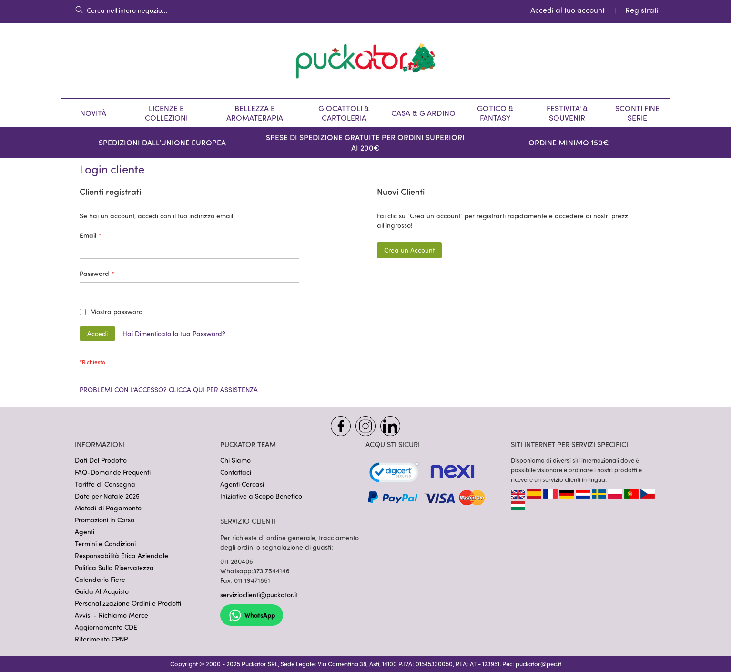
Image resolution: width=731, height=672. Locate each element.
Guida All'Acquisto (102, 591)
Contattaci (235, 472)
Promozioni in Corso (104, 520)
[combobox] (155, 10)
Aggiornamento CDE (106, 627)
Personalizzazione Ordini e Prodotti (128, 603)
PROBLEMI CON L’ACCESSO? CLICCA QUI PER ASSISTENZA (169, 390)
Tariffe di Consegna (105, 484)
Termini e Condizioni (105, 544)
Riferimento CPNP (101, 639)
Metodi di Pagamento (108, 508)
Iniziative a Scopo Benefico (261, 496)
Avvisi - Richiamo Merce (111, 615)
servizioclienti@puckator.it (259, 595)
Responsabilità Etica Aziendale (121, 555)
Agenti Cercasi (242, 484)
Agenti (84, 532)
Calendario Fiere (100, 579)
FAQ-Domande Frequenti (113, 472)
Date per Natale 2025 (107, 496)
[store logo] (365, 60)
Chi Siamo (235, 460)
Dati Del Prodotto (101, 460)
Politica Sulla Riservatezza (114, 567)
